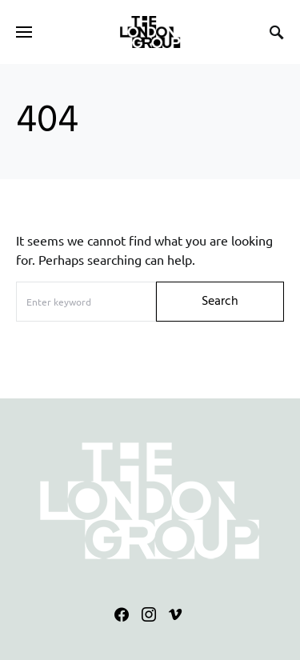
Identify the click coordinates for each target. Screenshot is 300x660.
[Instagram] (149, 614)
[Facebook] (121, 614)
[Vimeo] (175, 614)
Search (220, 301)
